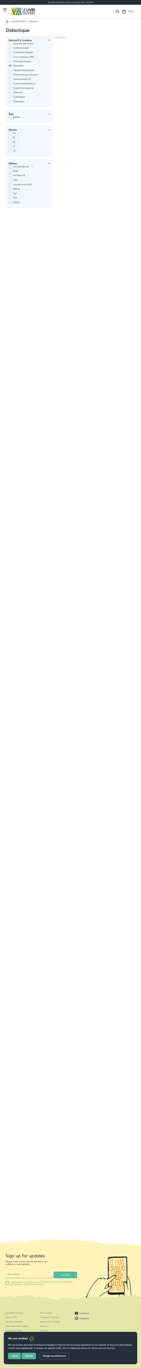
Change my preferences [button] (54, 1356)
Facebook (82, 1313)
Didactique (17, 30)
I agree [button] (14, 1356)
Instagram (82, 1318)
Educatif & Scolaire (18, 21)
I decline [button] (29, 1356)
